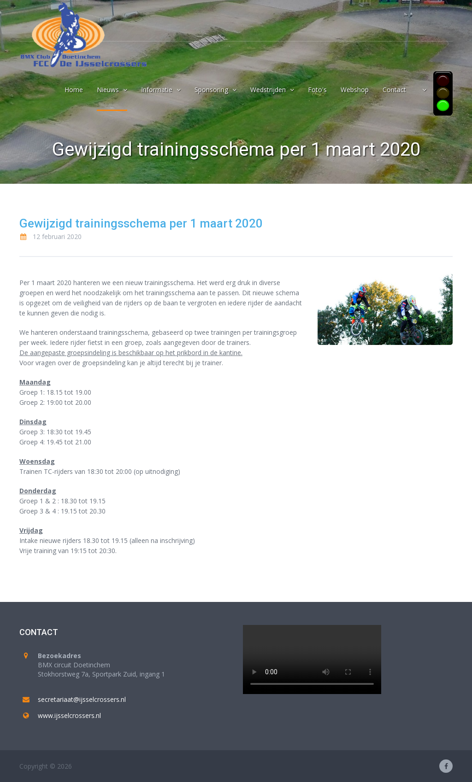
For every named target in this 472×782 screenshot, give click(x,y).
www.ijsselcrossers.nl (69, 715)
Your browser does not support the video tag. (312, 659)
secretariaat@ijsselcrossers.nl (82, 699)
